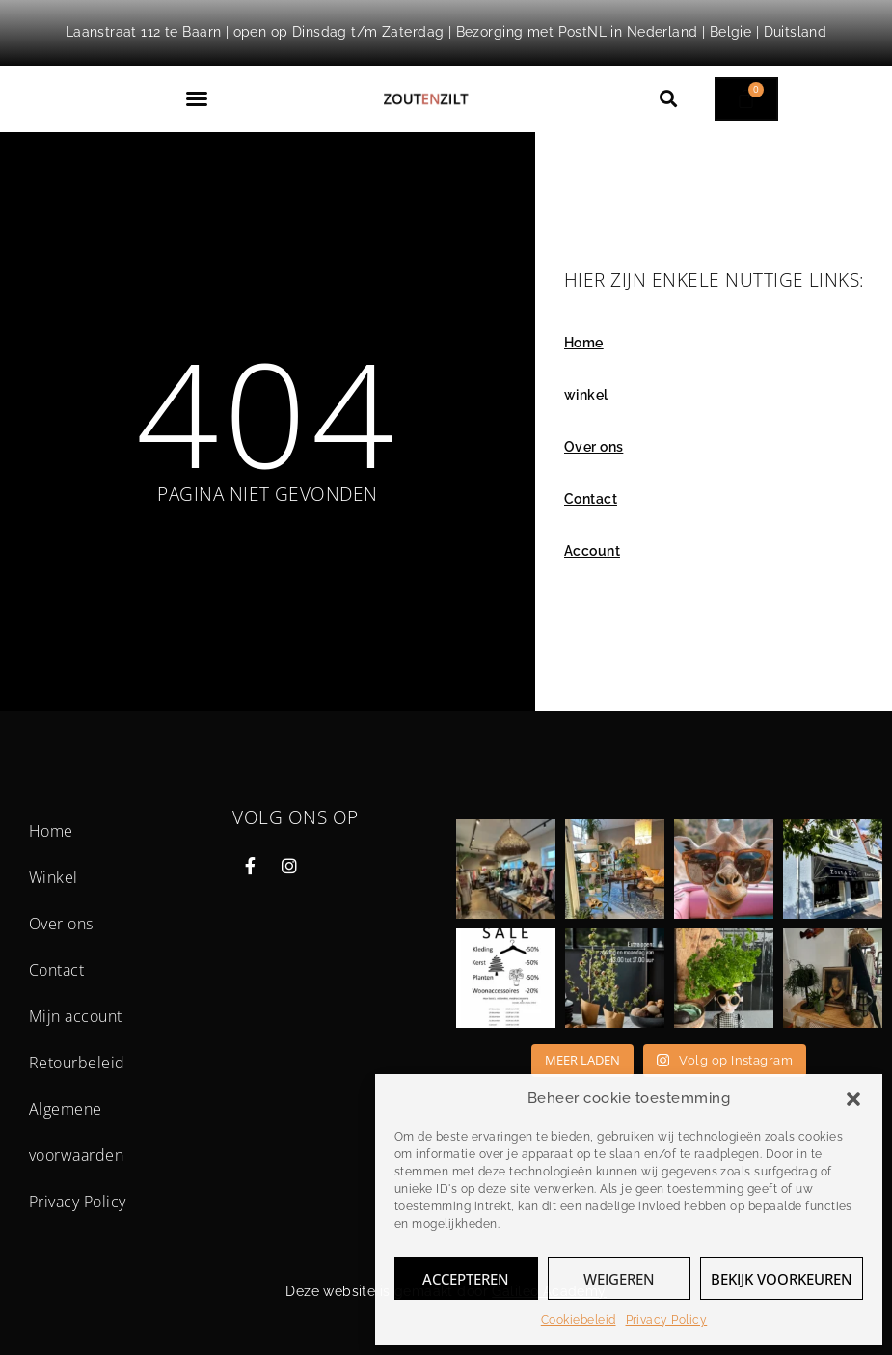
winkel (586, 394)
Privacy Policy (667, 1320)
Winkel (53, 877)
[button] (853, 1099)
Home (584, 342)
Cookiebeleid (578, 1320)
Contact (590, 499)
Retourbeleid (77, 1062)
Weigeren (619, 1278)
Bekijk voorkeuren (781, 1278)
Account (592, 551)
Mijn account (75, 1016)
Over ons (593, 447)
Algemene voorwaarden (76, 1132)
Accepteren (465, 1278)
